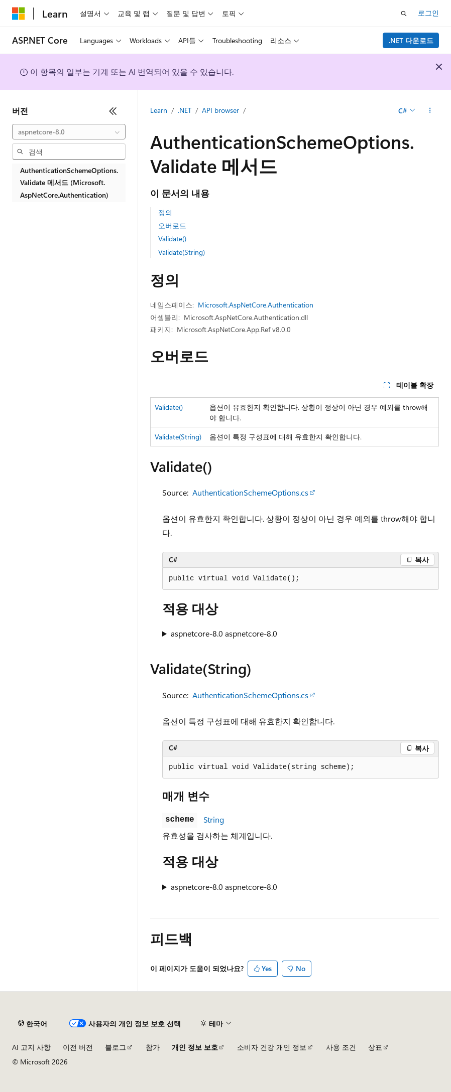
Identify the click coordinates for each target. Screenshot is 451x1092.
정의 (165, 212)
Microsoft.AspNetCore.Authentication (255, 304)
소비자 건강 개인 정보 (271, 1047)
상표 (375, 1047)
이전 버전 (78, 1047)
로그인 (428, 13)
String (213, 819)
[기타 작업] (430, 111)
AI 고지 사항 (31, 1047)
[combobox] (69, 132)
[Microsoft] (18, 13)
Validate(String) (181, 252)
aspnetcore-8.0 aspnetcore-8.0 (224, 633)
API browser (220, 110)
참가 (153, 1047)
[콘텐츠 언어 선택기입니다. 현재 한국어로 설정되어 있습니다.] (32, 1024)
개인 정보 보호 (195, 1047)
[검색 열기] (404, 14)
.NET (184, 110)
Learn (158, 110)
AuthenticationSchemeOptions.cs (250, 492)
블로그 (115, 1047)
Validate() (172, 238)
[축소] (113, 111)
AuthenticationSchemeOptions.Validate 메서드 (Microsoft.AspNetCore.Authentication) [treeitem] (69, 183)
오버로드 (172, 225)
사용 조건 (341, 1047)
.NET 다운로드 (411, 40)
